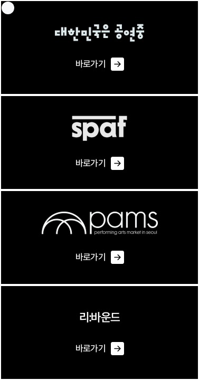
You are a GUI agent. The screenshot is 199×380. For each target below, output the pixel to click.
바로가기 (99, 64)
